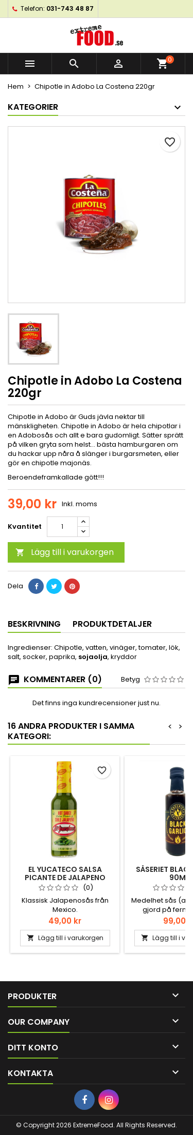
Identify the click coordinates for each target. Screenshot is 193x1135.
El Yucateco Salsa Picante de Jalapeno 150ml (65, 877)
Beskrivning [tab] (34, 624)
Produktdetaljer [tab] (112, 624)
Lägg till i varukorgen (64, 552)
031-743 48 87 (70, 8)
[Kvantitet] (62, 526)
